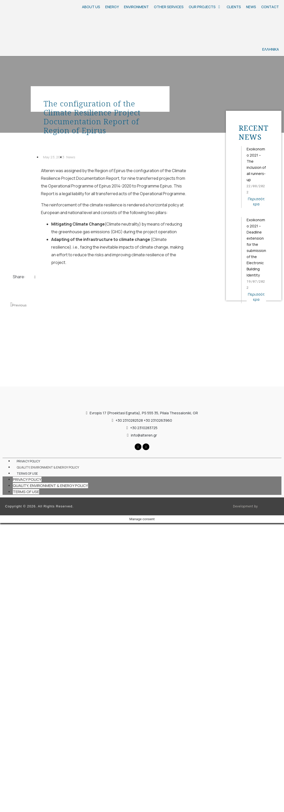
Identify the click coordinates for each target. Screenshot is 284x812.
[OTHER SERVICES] (168, 7)
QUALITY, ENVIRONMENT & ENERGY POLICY (48, 467)
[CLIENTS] (234, 7)
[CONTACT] (270, 7)
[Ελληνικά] (231, 32)
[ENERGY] (112, 7)
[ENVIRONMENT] (136, 7)
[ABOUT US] (91, 7)
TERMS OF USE (27, 473)
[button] (35, 279)
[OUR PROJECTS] (205, 7)
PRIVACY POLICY (28, 461)
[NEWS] (251, 7)
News (70, 157)
